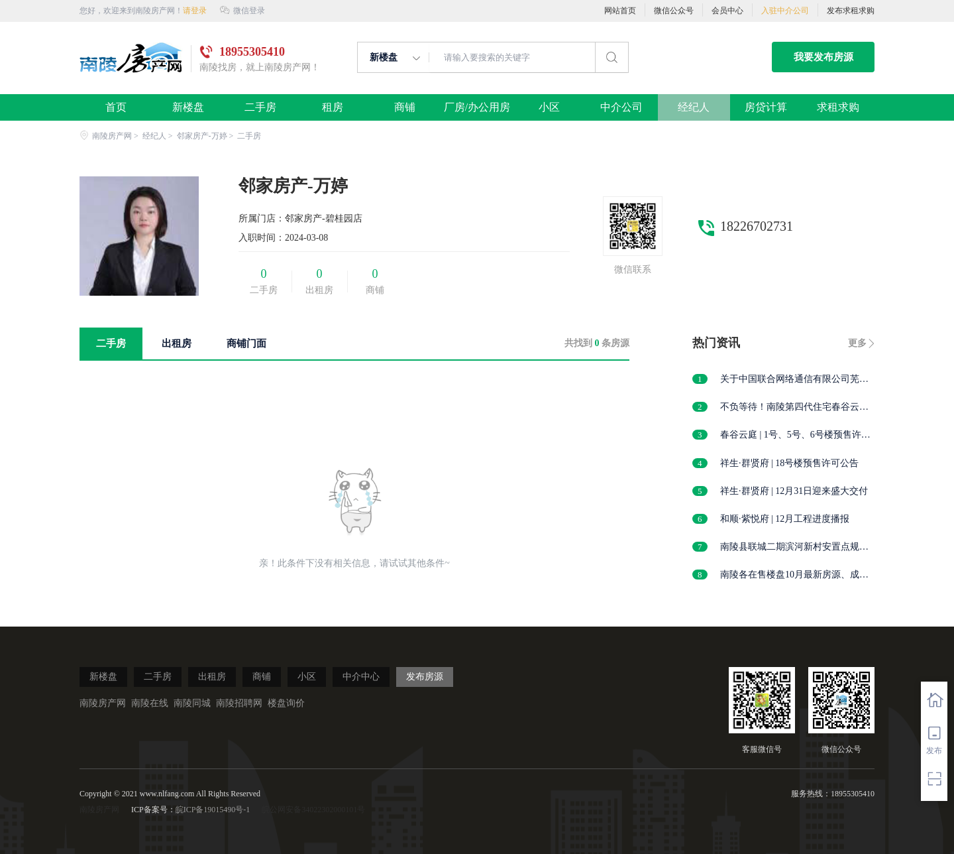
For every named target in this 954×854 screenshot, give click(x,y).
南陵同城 (192, 703)
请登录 (195, 10)
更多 (857, 343)
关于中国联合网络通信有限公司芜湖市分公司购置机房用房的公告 (794, 379)
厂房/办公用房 (477, 107)
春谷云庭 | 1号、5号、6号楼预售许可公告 (795, 435)
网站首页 (620, 10)
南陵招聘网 (239, 703)
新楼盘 (188, 107)
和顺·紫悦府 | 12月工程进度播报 (784, 519)
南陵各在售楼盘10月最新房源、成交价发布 (794, 575)
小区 (549, 107)
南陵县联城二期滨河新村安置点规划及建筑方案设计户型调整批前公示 (794, 547)
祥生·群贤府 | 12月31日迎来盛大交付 (794, 491)
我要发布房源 (823, 57)
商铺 (404, 107)
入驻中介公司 (785, 10)
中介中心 (361, 677)
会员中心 (727, 10)
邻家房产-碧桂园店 (323, 218)
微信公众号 (674, 10)
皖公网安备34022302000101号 (313, 809)
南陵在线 (149, 703)
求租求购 (838, 107)
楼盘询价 (286, 703)
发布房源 (424, 677)
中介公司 (622, 107)
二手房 (260, 107)
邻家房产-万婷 (202, 136)
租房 (332, 107)
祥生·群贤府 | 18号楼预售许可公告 (789, 463)
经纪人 (694, 107)
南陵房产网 (106, 136)
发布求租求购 (850, 10)
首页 (116, 107)
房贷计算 (766, 107)
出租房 (212, 677)
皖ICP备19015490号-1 (213, 809)
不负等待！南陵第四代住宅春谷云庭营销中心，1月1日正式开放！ (794, 407)
